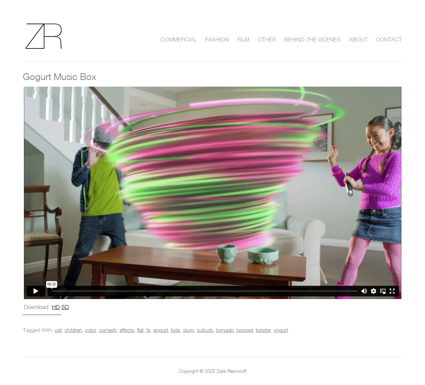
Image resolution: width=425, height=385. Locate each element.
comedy (108, 330)
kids (175, 330)
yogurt (281, 330)
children (73, 330)
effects (127, 330)
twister (263, 330)
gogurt (160, 330)
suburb (205, 330)
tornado (225, 330)
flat (140, 330)
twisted (244, 330)
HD (56, 306)
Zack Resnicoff (51, 36)
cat (58, 330)
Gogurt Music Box (59, 76)
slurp (188, 330)
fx (148, 330)
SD (65, 306)
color (90, 330)
